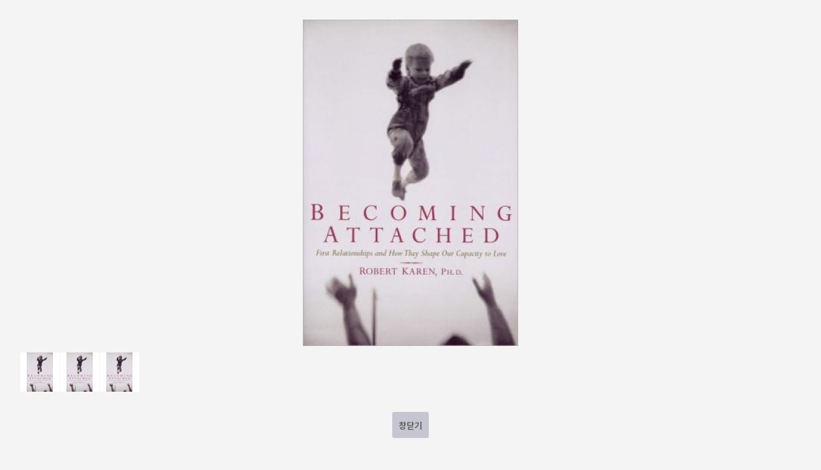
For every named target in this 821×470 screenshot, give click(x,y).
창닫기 (410, 425)
